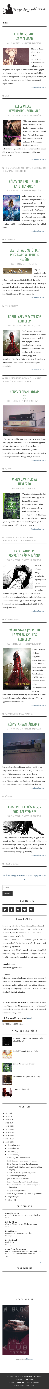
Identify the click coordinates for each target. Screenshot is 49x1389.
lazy (17, 619)
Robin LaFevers (17, 381)
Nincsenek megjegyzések (33, 43)
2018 (7, 1126)
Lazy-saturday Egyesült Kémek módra (25, 553)
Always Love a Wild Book (32, 1376)
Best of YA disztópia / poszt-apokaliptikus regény (24, 255)
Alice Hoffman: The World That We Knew (21, 1224)
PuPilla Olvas (11, 1222)
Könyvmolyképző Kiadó (29, 168)
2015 (7, 1136)
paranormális (14, 171)
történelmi (27, 381)
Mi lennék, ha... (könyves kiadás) (26, 1077)
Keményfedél (11, 1240)
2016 (7, 1132)
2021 (7, 1116)
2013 (7, 1142)
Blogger (29, 1359)
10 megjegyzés (32, 488)
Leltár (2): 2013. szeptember (24, 36)
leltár (7, 95)
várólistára (29, 713)
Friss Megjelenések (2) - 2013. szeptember (24, 809)
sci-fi (15, 540)
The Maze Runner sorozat (27, 540)
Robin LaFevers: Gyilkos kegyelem (24, 319)
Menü (5, 22)
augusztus (12, 1197)
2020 (7, 1120)
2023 (7, 1113)
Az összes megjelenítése (39, 1262)
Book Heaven (11, 1231)
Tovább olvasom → (39, 87)
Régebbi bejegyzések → (36, 875)
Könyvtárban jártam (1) (24, 724)
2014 (7, 1139)
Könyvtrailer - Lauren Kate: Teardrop (24, 183)
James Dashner (27, 537)
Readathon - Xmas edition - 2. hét (18, 1233)
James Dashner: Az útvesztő (24, 481)
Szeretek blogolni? (21, 1089)
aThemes (20, 1382)
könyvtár (8, 468)
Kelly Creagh (15, 168)
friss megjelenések (11, 863)
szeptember (13, 1155)
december (12, 1145)
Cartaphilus (9, 537)
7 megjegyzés (32, 264)
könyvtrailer (10, 239)
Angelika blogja (12, 1213)
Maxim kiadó (6, 381)
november (12, 1148)
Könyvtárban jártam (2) (24, 394)
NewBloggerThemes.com (24, 1385)
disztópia (14, 306)
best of (7, 306)
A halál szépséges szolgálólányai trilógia (20, 378)
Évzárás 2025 (10, 1242)
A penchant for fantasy (15, 1249)
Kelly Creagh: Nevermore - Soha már (24, 108)
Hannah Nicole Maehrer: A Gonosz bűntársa (22, 1215)
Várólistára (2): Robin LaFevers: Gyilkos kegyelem (24, 634)
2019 (7, 1123)
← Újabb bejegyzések (12, 875)
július (10, 1200)
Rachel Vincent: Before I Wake (25, 1051)
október (11, 1152)
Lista (29, 1018)
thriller (23, 171)
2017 (7, 1129)
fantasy (7, 168)
